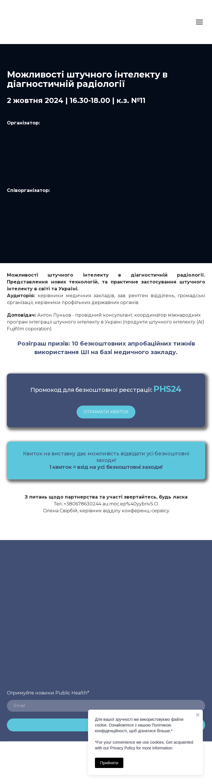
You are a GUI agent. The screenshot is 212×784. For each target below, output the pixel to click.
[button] (106, 412)
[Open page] (106, 157)
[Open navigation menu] (199, 22)
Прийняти (109, 763)
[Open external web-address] (106, 221)
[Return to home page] (18, 22)
